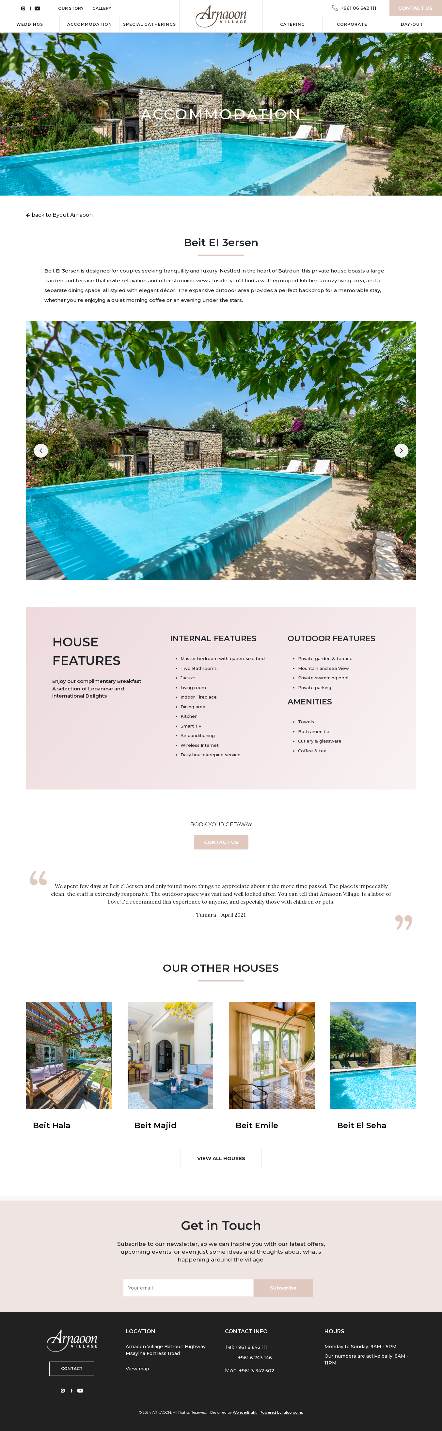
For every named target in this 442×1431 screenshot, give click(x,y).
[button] (40, 451)
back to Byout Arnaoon (61, 215)
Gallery (101, 8)
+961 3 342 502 (256, 1371)
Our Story (71, 8)
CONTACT (72, 1368)
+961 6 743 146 (255, 1358)
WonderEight (245, 1412)
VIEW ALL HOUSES (221, 1158)
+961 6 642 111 (251, 1347)
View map (137, 1369)
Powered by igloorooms (281, 1412)
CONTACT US (221, 842)
